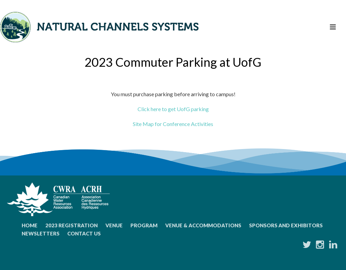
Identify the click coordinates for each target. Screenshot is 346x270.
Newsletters (40, 233)
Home (30, 225)
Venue (114, 225)
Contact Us (84, 233)
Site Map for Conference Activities (173, 124)
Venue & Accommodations (203, 225)
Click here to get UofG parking (173, 109)
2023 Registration (71, 225)
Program (143, 225)
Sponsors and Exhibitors (286, 225)
